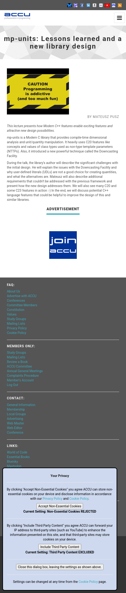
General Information (21, 405)
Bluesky (12, 461)
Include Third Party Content (59, 547)
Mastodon (14, 466)
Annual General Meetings (25, 371)
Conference (15, 432)
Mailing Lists (16, 323)
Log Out (12, 385)
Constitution (15, 310)
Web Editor (14, 428)
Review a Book (17, 362)
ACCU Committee (19, 366)
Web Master (15, 423)
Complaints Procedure (23, 375)
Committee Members (22, 305)
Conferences (16, 300)
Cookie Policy (16, 333)
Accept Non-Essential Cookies (59, 506)
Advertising (15, 419)
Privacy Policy (17, 328)
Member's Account (20, 380)
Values (12, 314)
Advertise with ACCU (21, 296)
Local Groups (16, 414)
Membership (16, 409)
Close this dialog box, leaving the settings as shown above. (60, 567)
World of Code (17, 452)
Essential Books (18, 457)
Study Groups (16, 319)
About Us (13, 291)
